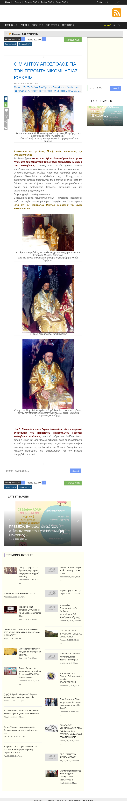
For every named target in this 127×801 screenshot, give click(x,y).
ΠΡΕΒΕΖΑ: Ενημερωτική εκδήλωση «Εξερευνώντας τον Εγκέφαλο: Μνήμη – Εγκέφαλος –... (38, 531)
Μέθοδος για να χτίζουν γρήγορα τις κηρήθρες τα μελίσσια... (29, 648)
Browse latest (10, 44)
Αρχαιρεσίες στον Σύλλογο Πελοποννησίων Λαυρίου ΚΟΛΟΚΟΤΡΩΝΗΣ (71, 675)
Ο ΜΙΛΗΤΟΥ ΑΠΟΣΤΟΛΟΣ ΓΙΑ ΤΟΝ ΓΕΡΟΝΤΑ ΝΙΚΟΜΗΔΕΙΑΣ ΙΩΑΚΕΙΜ (45, 70)
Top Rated (74, 793)
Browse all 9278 (25, 44)
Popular (61, 793)
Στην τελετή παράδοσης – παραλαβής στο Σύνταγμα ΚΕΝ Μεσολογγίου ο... (71, 769)
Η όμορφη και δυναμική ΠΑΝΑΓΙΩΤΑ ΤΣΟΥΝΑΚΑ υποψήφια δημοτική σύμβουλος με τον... (19, 742)
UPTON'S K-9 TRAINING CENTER (19, 593)
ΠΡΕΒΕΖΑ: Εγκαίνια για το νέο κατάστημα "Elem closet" (70, 570)
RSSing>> (39, 793)
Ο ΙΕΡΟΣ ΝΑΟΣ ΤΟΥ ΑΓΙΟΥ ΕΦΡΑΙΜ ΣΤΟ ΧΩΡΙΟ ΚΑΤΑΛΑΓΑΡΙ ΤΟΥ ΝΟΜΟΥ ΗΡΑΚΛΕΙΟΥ (22, 629)
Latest (50, 793)
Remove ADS (73, 39)
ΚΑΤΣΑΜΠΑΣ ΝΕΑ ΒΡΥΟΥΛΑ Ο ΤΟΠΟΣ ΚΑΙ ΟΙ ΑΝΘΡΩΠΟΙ (71, 633)
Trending (88, 793)
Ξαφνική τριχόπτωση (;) (70, 590)
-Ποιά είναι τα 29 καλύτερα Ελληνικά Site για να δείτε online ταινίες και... (30, 609)
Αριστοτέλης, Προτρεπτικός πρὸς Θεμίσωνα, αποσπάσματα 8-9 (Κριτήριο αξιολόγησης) (71, 611)
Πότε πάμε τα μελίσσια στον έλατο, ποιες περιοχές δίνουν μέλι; (69, 656)
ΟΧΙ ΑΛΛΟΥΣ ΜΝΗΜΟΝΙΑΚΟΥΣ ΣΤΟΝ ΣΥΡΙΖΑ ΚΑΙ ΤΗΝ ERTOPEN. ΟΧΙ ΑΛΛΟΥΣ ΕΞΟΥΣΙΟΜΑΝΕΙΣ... (71, 727)
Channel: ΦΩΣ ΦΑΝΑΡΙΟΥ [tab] (23, 33)
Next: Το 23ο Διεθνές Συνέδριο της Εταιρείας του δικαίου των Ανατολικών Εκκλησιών (58, 87)
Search (75, 471)
